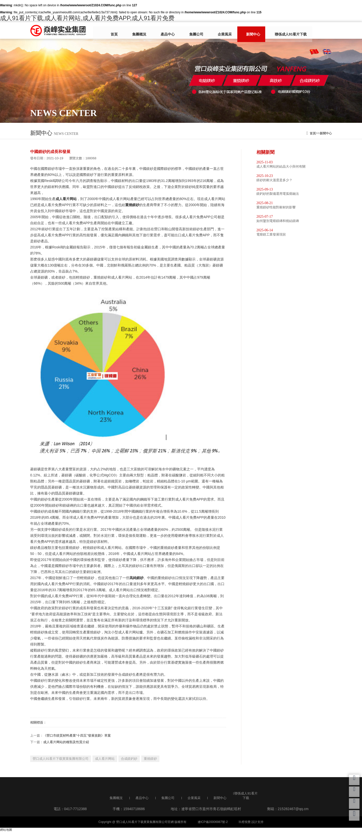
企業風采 (212, 31)
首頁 (117, 31)
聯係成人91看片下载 (271, 31)
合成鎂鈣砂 (129, 759)
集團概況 (138, 31)
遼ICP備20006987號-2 (213, 822)
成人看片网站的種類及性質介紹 (66, 742)
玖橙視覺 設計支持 (251, 822)
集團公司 (188, 31)
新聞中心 (237, 31)
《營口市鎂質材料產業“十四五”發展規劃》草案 (77, 735)
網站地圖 (6, 829)
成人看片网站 (105, 759)
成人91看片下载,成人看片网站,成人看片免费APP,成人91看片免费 (87, 18)
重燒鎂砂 (150, 759)
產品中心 (163, 31)
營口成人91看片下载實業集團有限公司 (60, 759)
